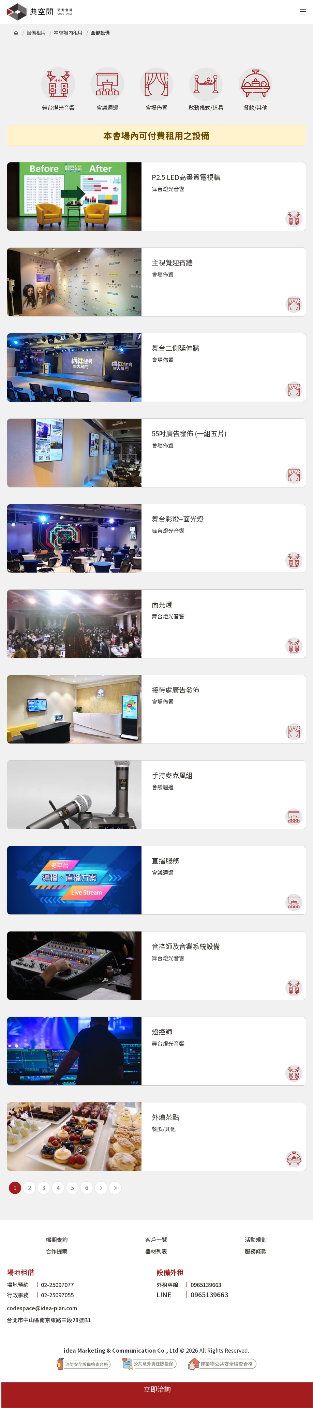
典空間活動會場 (39, 12)
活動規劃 (131, 1240)
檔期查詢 (31, 1240)
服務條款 (281, 1240)
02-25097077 (44, 1274)
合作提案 (181, 1240)
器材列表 (231, 1240)
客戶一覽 (81, 1240)
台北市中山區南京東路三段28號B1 (59, 1310)
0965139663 (192, 1274)
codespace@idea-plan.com (50, 1298)
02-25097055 (44, 1285)
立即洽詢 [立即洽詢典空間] (296, 1391)
